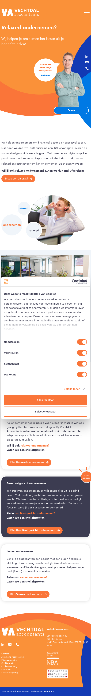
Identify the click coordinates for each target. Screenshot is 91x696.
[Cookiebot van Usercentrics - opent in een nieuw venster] (71, 281)
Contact (5, 653)
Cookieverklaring (9, 666)
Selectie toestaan (45, 411)
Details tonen (72, 388)
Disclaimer (6, 669)
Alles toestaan (45, 399)
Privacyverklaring (9, 660)
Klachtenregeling (9, 672)
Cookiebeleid (7, 663)
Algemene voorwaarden (12, 656)
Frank (71, 110)
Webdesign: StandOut (42, 691)
